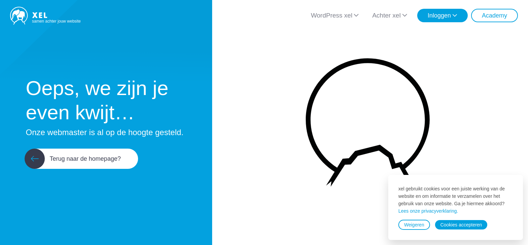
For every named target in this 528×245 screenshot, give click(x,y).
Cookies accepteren (461, 224)
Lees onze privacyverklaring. (428, 211)
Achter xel (386, 15)
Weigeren (414, 224)
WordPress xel (331, 15)
